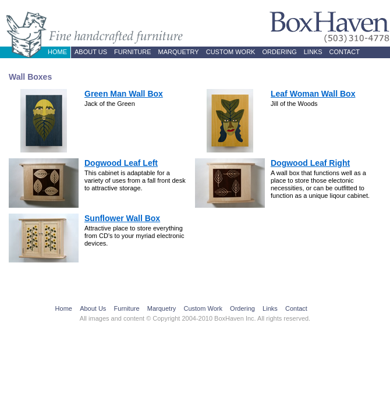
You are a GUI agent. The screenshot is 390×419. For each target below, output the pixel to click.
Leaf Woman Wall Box (313, 93)
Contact (344, 51)
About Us (91, 51)
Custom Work (231, 51)
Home (57, 51)
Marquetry (178, 51)
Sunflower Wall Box (122, 218)
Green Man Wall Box (123, 93)
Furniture (132, 51)
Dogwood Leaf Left (121, 163)
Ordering (279, 51)
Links (313, 51)
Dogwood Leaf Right (310, 163)
